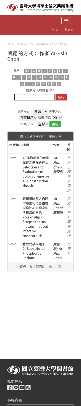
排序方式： (24, 111)
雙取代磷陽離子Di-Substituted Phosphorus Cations (34, 251)
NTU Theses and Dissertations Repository (37, 44)
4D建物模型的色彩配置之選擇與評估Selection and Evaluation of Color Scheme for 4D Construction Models (35, 171)
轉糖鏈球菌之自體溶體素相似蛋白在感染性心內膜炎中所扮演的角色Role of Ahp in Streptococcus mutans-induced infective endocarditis (35, 217)
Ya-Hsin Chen (57, 162)
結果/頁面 (44, 117)
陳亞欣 (58, 171)
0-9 (27, 71)
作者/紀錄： (28, 124)
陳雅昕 (58, 212)
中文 (55, 29)
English (69, 29)
